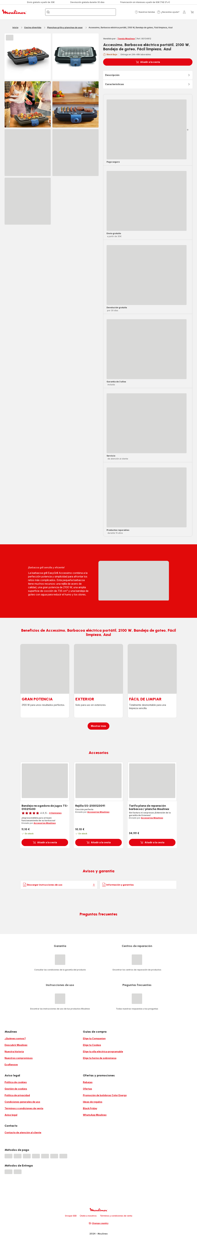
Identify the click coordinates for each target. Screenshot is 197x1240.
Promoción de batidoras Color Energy (105, 1095)
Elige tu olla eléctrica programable (103, 1051)
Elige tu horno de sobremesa (99, 1058)
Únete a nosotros (88, 1216)
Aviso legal (11, 1114)
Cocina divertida (32, 27)
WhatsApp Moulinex (95, 1114)
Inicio (15, 27)
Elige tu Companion (94, 1038)
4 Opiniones (55, 813)
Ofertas (87, 1088)
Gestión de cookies (16, 1088)
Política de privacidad (17, 1095)
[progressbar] (9, 37)
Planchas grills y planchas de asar (65, 27)
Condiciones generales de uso (22, 1101)
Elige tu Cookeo (92, 1045)
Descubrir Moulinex (16, 1045)
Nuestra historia (14, 1051)
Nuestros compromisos (19, 1058)
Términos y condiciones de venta (24, 1108)
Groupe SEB (71, 1216)
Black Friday (90, 1108)
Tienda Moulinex (126, 38)
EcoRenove (11, 1064)
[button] (145, 12)
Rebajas (88, 1082)
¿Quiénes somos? (15, 1038)
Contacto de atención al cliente (23, 1132)
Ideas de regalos (92, 1101)
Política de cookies (16, 1082)
